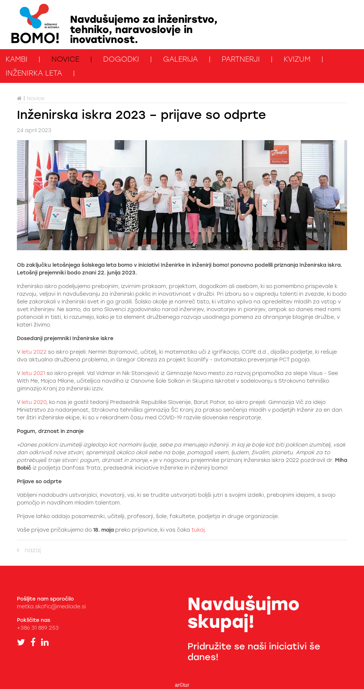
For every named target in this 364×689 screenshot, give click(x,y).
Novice (65, 59)
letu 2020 (34, 402)
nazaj (29, 550)
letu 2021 (32, 373)
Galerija (180, 59)
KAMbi (17, 59)
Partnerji (241, 59)
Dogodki (121, 59)
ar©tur (182, 685)
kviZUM (297, 59)
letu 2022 (34, 352)
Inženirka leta (34, 73)
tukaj (198, 530)
